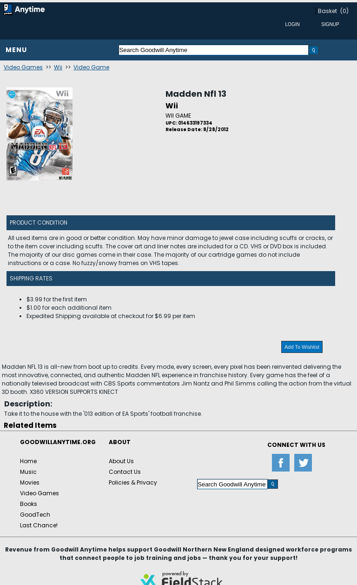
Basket (327, 11)
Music (28, 472)
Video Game (91, 67)
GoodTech (35, 515)
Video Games (23, 67)
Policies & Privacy (133, 482)
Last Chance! (39, 525)
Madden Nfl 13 (195, 94)
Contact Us (125, 472)
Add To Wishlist (301, 347)
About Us (121, 461)
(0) (344, 11)
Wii (58, 67)
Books (28, 504)
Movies (30, 482)
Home (28, 461)
